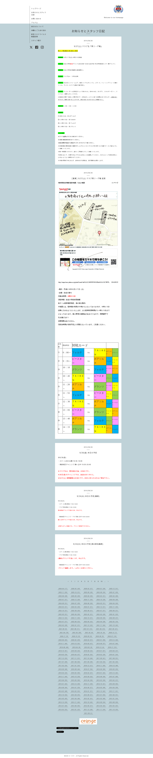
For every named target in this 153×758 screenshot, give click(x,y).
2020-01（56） (101, 640)
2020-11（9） (64, 636)
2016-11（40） (101, 665)
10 (101, 581)
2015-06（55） (63, 680)
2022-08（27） (114, 618)
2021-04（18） (64, 632)
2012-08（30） (114, 702)
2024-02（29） (76, 607)
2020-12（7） (113, 632)
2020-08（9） (100, 636)
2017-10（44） (88, 658)
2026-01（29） (101, 588)
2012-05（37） (88, 706)
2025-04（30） (88, 596)
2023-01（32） (114, 614)
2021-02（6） (89, 632)
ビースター (72, 756)
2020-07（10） (112, 636)
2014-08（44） (63, 687)
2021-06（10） (101, 629)
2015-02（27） (114, 680)
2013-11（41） (114, 691)
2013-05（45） (63, 698)
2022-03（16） (114, 621)
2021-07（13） (88, 629)
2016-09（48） (63, 669)
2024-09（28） (114, 599)
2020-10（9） (76, 636)
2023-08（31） (88, 610)
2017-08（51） (114, 658)
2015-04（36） (88, 680)
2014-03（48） (63, 691)
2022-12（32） (63, 618)
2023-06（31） (114, 610)
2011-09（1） (88, 713)
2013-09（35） (76, 695)
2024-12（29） (76, 599)
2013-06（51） (114, 695)
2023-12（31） (101, 607)
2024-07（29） (76, 603)
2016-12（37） (88, 665)
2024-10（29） (101, 599)
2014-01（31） (88, 691)
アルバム (34, 22)
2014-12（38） (76, 684)
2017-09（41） (101, 658)
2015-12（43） (114, 673)
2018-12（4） (100, 647)
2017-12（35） (63, 658)
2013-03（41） (88, 698)
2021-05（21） (113, 629)
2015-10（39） (76, 676)
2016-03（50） (76, 673)
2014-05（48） (101, 687)
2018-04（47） (76, 654)
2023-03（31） (88, 614)
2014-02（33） (76, 691)
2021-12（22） (88, 625)
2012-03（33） (114, 706)
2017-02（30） (63, 665)
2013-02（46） (101, 698)
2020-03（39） (76, 640)
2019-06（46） (64, 647)
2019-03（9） (88, 647)
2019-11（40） (63, 643)
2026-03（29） (76, 588)
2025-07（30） (114, 592)
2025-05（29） (76, 596)
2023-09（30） (76, 610)
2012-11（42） (76, 702)
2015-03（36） (101, 680)
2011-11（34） (101, 709)
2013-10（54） (63, 695)
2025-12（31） (114, 588)
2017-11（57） (76, 658)
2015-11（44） (63, 676)
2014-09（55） (114, 684)
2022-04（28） (101, 621)
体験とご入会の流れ (38, 30)
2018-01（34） (114, 654)
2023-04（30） (76, 614)
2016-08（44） (76, 669)
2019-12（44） (114, 640)
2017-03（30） (114, 662)
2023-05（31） (63, 614)
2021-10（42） (114, 625)
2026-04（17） (63, 588)
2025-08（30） (101, 592)
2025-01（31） (63, 599)
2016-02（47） (88, 673)
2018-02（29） (101, 654)
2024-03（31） (63, 607)
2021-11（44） (101, 625)
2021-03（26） (77, 632)
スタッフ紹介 (36, 40)
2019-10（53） (76, 643)
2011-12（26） (88, 709)
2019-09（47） (88, 643)
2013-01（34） (114, 698)
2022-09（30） (101, 618)
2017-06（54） (76, 662)
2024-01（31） (88, 607)
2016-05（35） (114, 669)
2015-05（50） (76, 680)
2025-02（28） (114, 596)
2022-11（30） (76, 618)
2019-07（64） (114, 643)
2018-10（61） (63, 651)
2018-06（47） (114, 651)
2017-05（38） (88, 662)
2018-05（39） (63, 654)
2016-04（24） (63, 673)
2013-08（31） (88, 695)
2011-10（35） (114, 709)
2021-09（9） (63, 629)
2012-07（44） (63, 706)
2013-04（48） (76, 698)
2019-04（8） (76, 647)
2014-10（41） (101, 684)
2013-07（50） (101, 695)
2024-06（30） (88, 603)
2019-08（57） (101, 643)
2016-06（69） (101, 669)
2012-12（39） (63, 702)
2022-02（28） (63, 625)
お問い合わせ (36, 19)
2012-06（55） (76, 706)
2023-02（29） (101, 614)
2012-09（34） (101, 702)
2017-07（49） (63, 662)
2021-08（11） (75, 629)
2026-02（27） (88, 588)
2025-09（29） (88, 592)
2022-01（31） (76, 625)
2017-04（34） (101, 662)
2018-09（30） (76, 651)
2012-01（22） (76, 709)
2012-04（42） (101, 706)
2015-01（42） (63, 684)
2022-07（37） (63, 621)
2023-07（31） (101, 610)
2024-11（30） (88, 599)
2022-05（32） (88, 621)
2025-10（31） (76, 592)
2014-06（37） (88, 687)
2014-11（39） (88, 684)
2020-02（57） (88, 640)
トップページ (36, 8)
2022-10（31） (88, 618)
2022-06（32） (76, 621)
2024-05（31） (101, 603)
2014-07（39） (76, 687)
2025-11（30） (63, 592)
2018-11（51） (113, 647)
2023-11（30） (114, 607)
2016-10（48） (114, 665)
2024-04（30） (114, 603)
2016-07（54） (88, 669)
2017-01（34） (76, 665)
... (105, 581)
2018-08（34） (88, 651)
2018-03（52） (88, 654)
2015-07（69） (114, 676)
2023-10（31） (63, 610)
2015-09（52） (88, 676)
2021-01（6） (101, 632)
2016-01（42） (101, 673)
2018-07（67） (101, 651)
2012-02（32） (63, 709)
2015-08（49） (101, 676)
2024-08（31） (63, 603)
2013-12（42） (101, 691)
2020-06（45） (63, 640)
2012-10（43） (88, 702)
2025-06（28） (63, 596)
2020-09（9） (88, 636)
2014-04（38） (114, 687)
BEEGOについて (37, 26)
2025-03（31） (101, 596)
